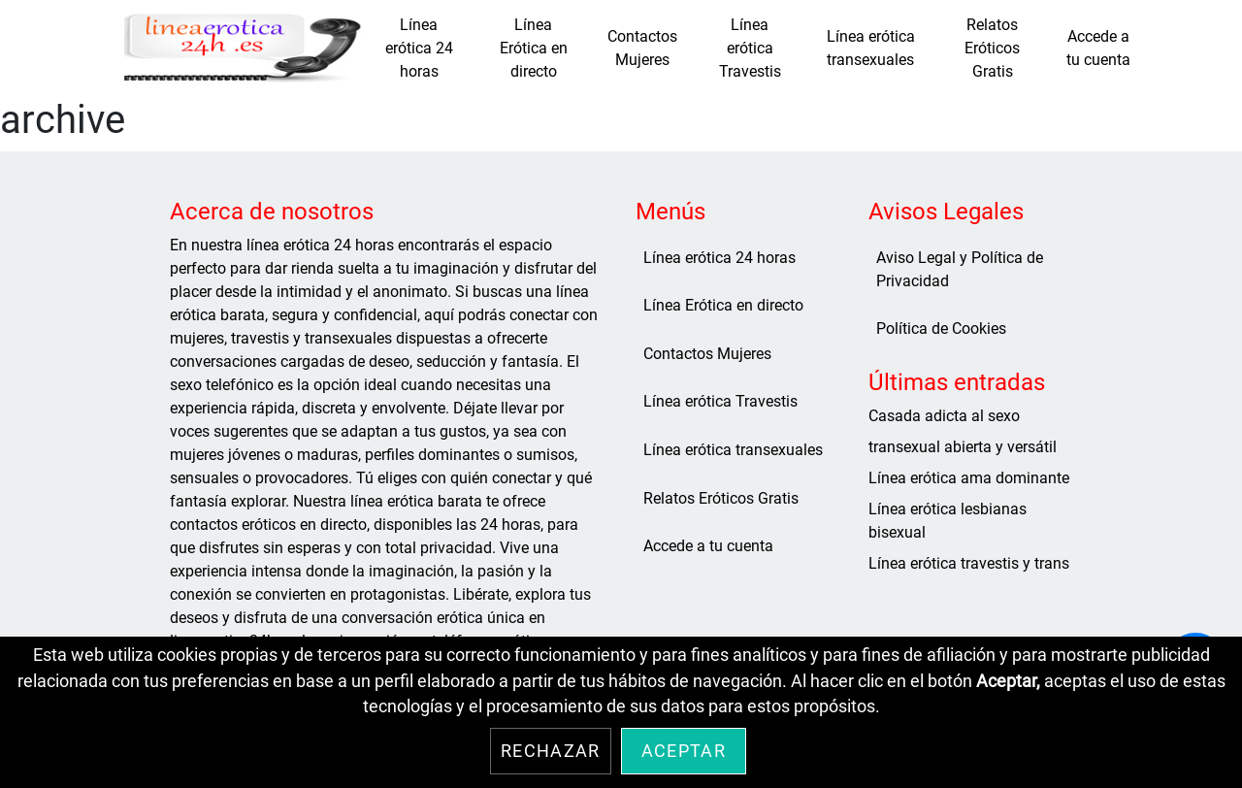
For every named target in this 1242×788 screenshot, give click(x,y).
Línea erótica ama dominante (968, 478)
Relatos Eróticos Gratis (992, 48)
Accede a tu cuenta (1098, 48)
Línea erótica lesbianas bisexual (947, 521)
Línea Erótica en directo (534, 48)
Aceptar (683, 751)
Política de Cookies (941, 328)
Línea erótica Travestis (750, 48)
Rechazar (551, 751)
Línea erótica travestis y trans (968, 563)
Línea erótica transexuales (871, 48)
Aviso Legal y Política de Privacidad (959, 269)
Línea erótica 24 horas (419, 48)
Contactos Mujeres (642, 48)
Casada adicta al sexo (944, 416)
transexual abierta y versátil (962, 447)
